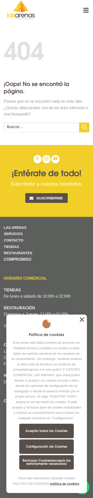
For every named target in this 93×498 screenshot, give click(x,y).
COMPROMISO (18, 259)
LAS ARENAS (15, 228)
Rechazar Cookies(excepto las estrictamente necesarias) (47, 462)
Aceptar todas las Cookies (46, 431)
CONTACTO (13, 240)
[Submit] (84, 127)
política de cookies (64, 484)
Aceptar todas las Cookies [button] (81, 319)
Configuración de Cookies (46, 446)
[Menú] (86, 10)
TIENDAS (11, 247)
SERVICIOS (13, 234)
